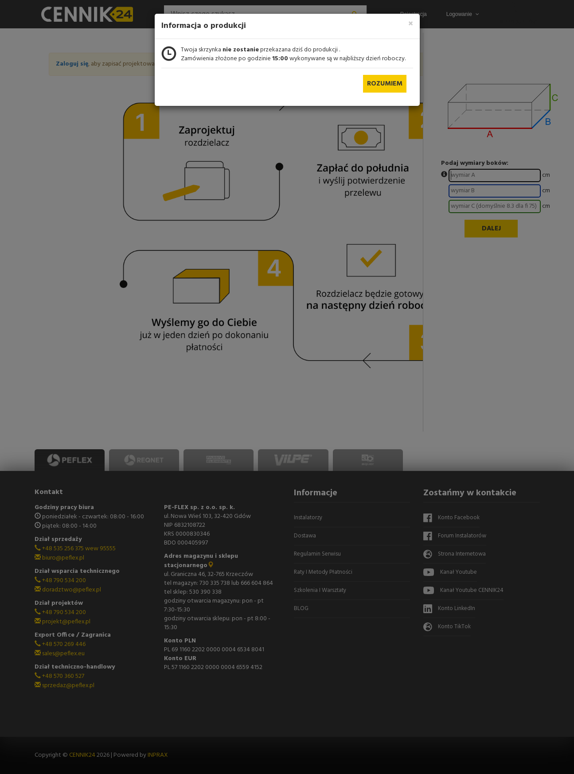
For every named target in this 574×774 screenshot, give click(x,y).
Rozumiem (384, 83)
